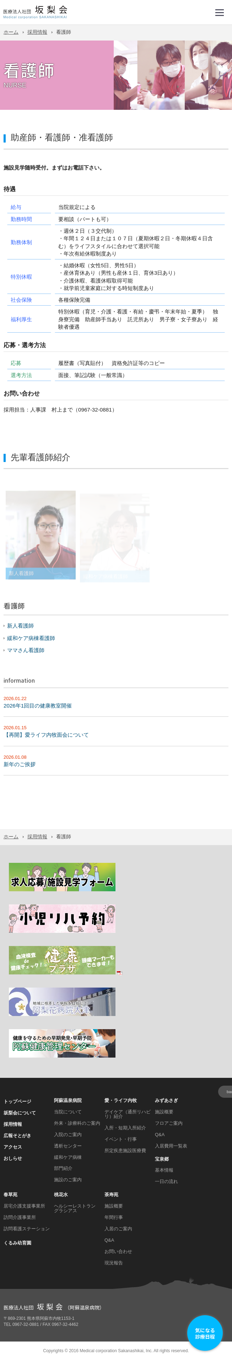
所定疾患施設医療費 (125, 1150)
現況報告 (113, 1262)
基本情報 (164, 1170)
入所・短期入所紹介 (125, 1127)
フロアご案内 (169, 1123)
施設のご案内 (68, 1179)
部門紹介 (63, 1168)
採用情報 (37, 32)
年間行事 (113, 1217)
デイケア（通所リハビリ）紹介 (127, 1114)
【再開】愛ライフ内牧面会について (46, 735)
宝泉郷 (162, 1159)
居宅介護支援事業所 (24, 1206)
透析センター (68, 1146)
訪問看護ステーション (27, 1228)
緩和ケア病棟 (68, 1157)
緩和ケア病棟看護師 (31, 638)
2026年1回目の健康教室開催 (38, 706)
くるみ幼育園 (17, 1243)
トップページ (17, 1101)
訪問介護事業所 (20, 1217)
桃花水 (61, 1194)
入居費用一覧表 (171, 1146)
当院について (68, 1111)
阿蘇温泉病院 (68, 1100)
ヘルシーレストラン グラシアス (75, 1208)
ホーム (11, 32)
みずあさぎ (166, 1100)
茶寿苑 (111, 1194)
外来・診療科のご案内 (77, 1123)
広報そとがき (17, 1135)
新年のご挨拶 (20, 764)
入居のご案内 (118, 1228)
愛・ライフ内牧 (120, 1100)
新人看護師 (20, 626)
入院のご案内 (68, 1134)
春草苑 (10, 1194)
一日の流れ (166, 1181)
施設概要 (164, 1111)
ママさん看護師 (25, 650)
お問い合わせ (118, 1251)
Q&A (159, 1134)
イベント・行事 (120, 1139)
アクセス (13, 1147)
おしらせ (13, 1158)
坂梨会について (20, 1113)
